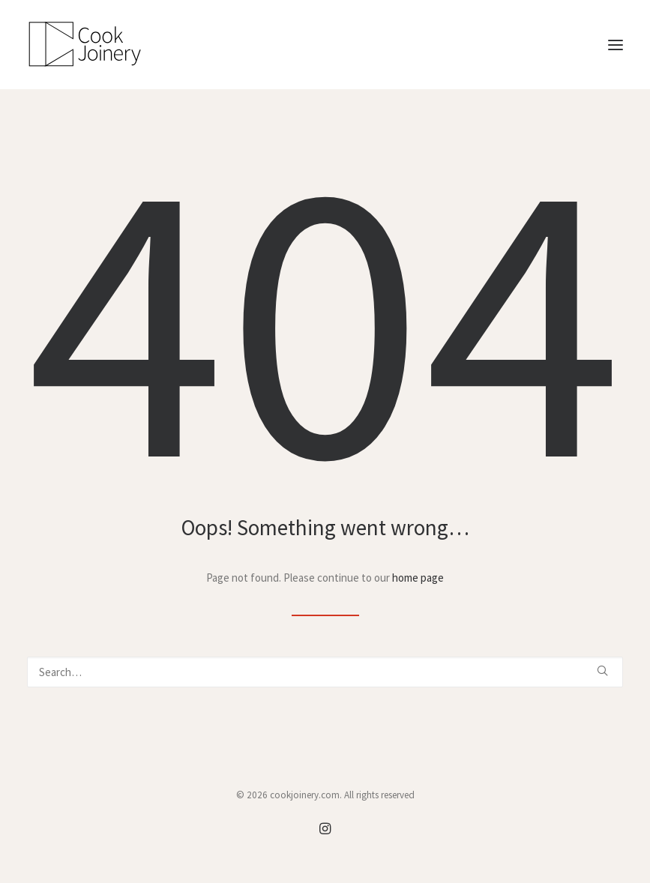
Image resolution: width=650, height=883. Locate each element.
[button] (615, 44)
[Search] (325, 672)
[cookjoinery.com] (325, 44)
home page (418, 577)
